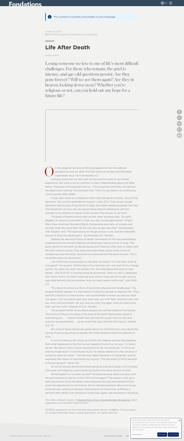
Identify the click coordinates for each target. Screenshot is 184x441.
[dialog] (155, 428)
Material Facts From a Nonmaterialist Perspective (103, 400)
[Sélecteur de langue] (162, 3)
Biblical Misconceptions (57, 34)
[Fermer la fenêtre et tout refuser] (179, 419)
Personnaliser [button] (137, 434)
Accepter (173, 434)
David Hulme (52, 55)
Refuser (162, 434)
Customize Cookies (113, 436)
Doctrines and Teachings (85, 34)
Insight (50, 41)
